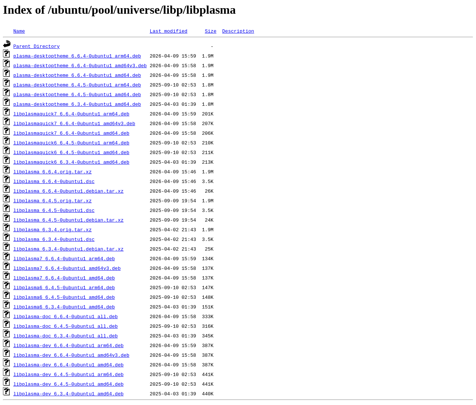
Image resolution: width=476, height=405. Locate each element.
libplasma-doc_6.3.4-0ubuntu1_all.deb (65, 335)
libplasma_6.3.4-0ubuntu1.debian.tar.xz (68, 248)
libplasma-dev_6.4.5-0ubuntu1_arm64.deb (68, 374)
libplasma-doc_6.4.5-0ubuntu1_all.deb (65, 326)
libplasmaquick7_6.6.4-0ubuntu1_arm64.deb (71, 113)
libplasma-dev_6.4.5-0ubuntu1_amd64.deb (68, 383)
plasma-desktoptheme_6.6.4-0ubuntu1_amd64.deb (77, 75)
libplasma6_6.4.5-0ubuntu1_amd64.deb (64, 297)
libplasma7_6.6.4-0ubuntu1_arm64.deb (64, 258)
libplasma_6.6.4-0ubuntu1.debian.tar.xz (68, 190)
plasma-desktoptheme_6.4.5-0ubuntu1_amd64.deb (77, 94)
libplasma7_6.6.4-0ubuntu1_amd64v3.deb (67, 268)
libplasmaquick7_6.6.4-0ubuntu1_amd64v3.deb (74, 123)
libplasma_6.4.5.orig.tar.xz (52, 200)
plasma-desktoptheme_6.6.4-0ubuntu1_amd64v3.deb (80, 65)
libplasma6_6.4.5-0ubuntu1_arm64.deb (64, 287)
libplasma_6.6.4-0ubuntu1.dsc (53, 181)
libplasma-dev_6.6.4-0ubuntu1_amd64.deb (68, 364)
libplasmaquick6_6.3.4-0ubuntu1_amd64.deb (71, 162)
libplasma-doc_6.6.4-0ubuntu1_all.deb (65, 316)
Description (238, 30)
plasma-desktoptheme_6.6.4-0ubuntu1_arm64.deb (77, 55)
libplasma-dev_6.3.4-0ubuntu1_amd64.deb (68, 393)
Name (19, 30)
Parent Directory (36, 46)
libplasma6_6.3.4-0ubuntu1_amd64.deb (64, 306)
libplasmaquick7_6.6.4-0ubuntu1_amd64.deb (71, 133)
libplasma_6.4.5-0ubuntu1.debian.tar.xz (68, 219)
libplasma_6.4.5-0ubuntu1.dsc (53, 210)
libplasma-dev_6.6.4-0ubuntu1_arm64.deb (68, 345)
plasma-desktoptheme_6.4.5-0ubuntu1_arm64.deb (77, 84)
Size (210, 30)
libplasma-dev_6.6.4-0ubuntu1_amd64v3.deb (71, 355)
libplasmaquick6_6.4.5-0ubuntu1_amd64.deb (71, 152)
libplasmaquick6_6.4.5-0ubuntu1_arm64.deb (71, 142)
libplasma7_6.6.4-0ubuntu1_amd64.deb (64, 277)
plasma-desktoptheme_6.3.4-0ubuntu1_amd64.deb (77, 104)
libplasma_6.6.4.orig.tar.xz (52, 171)
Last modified (168, 30)
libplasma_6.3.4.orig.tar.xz (52, 229)
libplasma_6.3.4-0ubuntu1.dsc (53, 239)
